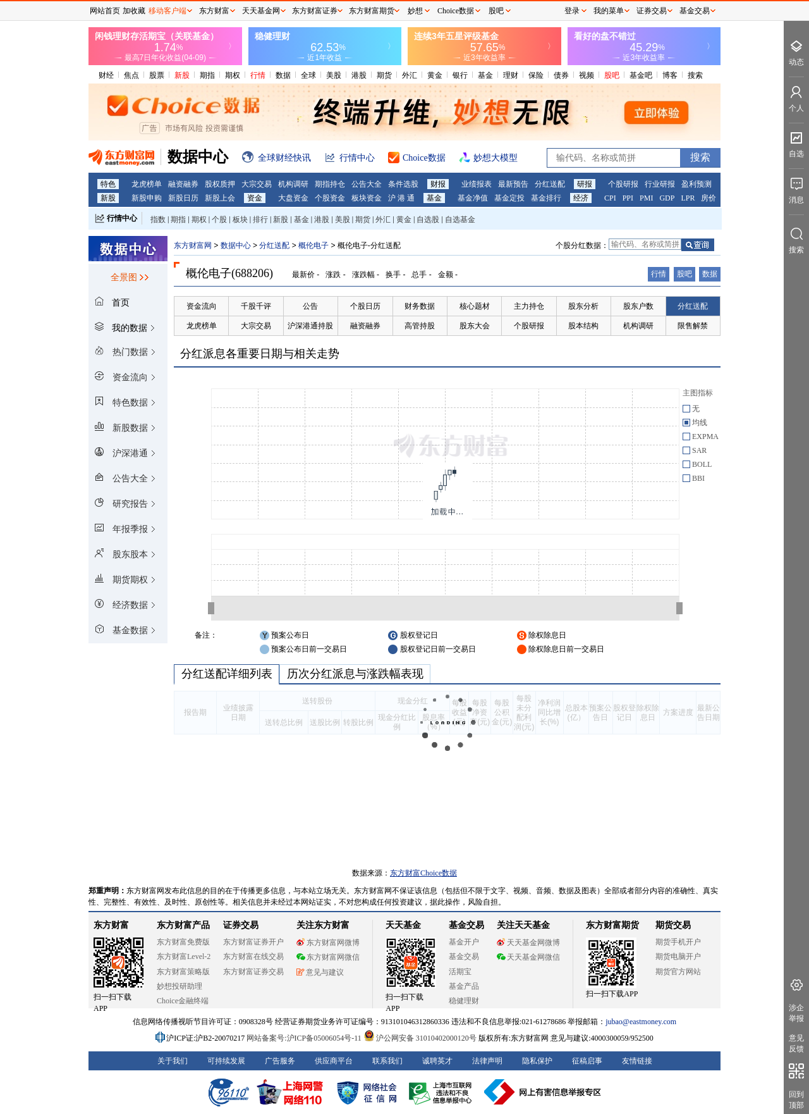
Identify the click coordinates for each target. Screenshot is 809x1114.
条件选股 (403, 184)
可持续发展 (226, 1060)
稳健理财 (464, 1000)
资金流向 (201, 306)
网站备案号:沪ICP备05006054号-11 (304, 1038)
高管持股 (419, 325)
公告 (310, 306)
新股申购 (146, 198)
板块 (240, 219)
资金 (254, 198)
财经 (106, 75)
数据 (283, 75)
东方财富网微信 (328, 957)
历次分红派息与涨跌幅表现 (355, 673)
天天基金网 (261, 10)
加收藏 (134, 10)
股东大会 (474, 325)
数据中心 (236, 245)
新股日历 (183, 198)
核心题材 (474, 306)
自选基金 (460, 219)
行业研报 (660, 184)
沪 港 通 (401, 198)
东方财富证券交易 (253, 971)
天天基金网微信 (528, 957)
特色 (108, 184)
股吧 (611, 75)
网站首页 (105, 10)
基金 (485, 75)
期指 (207, 75)
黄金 (434, 75)
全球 (308, 75)
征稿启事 (587, 1060)
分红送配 (550, 184)
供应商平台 (334, 1060)
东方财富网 (193, 245)
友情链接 (637, 1060)
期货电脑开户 (678, 956)
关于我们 (172, 1060)
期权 (232, 75)
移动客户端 (167, 10)
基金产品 (464, 986)
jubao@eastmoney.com (640, 1021)
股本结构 (583, 325)
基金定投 (509, 198)
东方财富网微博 (328, 942)
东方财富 (111, 925)
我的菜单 (608, 10)
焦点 (131, 75)
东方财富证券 (315, 10)
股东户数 (638, 306)
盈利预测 (696, 184)
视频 (586, 75)
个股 (219, 219)
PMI (646, 198)
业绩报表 (476, 184)
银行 (460, 75)
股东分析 (583, 306)
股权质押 (220, 184)
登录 (572, 10)
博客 (670, 75)
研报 (584, 184)
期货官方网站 (678, 971)
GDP (666, 198)
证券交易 (651, 10)
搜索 (695, 75)
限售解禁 (693, 325)
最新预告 (513, 184)
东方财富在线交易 (253, 956)
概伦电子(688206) (229, 273)
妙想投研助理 (179, 986)
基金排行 (546, 198)
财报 (438, 184)
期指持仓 (330, 184)
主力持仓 (529, 306)
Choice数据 (455, 10)
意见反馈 (796, 1043)
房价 (708, 198)
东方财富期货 (612, 925)
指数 (158, 219)
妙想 (415, 10)
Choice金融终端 (183, 1000)
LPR (688, 198)
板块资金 (366, 198)
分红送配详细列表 (226, 673)
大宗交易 (256, 184)
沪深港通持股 (310, 325)
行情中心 (122, 218)
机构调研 (293, 184)
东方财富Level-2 (183, 956)
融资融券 (183, 184)
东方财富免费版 (183, 942)
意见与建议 (320, 972)
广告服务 (280, 1060)
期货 (384, 75)
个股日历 (365, 306)
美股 (333, 75)
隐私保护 (537, 1060)
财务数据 (419, 306)
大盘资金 (293, 198)
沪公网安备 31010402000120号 (420, 1038)
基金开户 (464, 942)
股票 (156, 75)
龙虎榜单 (146, 184)
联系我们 (387, 1060)
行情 (257, 75)
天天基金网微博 (528, 942)
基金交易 (464, 956)
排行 (260, 219)
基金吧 (641, 75)
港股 (359, 75)
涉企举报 (796, 1013)
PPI (628, 198)
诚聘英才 (437, 1060)
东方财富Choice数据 (423, 873)
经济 (580, 198)
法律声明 (487, 1060)
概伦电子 (313, 245)
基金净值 (473, 198)
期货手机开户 (678, 942)
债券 (561, 75)
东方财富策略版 (183, 971)
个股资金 (330, 198)
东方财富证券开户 (253, 942)
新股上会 (220, 198)
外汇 (409, 75)
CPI (610, 198)
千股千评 (256, 306)
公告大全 (366, 184)
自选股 (428, 219)
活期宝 (460, 971)
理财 (510, 75)
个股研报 (623, 184)
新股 (182, 75)
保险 (536, 75)
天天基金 (403, 925)
